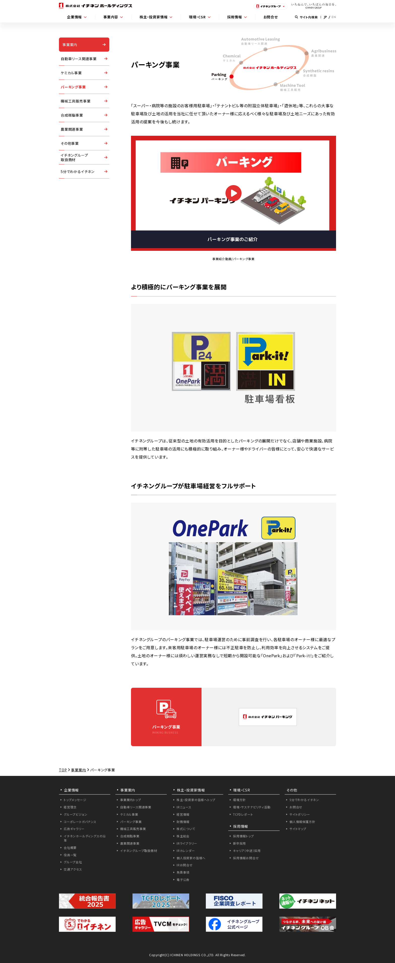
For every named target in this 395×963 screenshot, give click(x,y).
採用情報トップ (243, 836)
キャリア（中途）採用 (247, 850)
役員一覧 (70, 855)
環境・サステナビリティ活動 (251, 807)
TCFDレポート (243, 814)
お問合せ (271, 16)
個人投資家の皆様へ (191, 858)
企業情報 (74, 16)
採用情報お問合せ (246, 858)
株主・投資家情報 (154, 16)
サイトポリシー (299, 814)
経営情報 (183, 814)
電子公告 (183, 879)
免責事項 (183, 872)
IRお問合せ (185, 865)
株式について (186, 829)
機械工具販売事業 (75, 101)
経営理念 (70, 807)
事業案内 (69, 44)
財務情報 (183, 821)
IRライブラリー (187, 843)
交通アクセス (73, 869)
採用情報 (234, 16)
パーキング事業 (73, 86)
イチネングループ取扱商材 (138, 850)
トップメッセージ (75, 800)
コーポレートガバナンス (80, 821)
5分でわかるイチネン (77, 171)
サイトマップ (297, 829)
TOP (63, 769)
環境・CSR (197, 16)
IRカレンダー (186, 850)
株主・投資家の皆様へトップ (196, 800)
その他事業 (70, 143)
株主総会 (183, 836)
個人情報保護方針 (302, 821)
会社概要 (70, 847)
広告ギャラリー (74, 829)
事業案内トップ (130, 800)
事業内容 (110, 16)
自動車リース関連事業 (79, 58)
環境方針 (239, 800)
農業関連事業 (72, 129)
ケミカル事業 (71, 72)
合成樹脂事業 (72, 115)
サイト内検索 (306, 17)
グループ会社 (73, 862)
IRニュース (184, 807)
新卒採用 (239, 843)
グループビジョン (75, 814)
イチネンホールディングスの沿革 (85, 838)
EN (334, 17)
